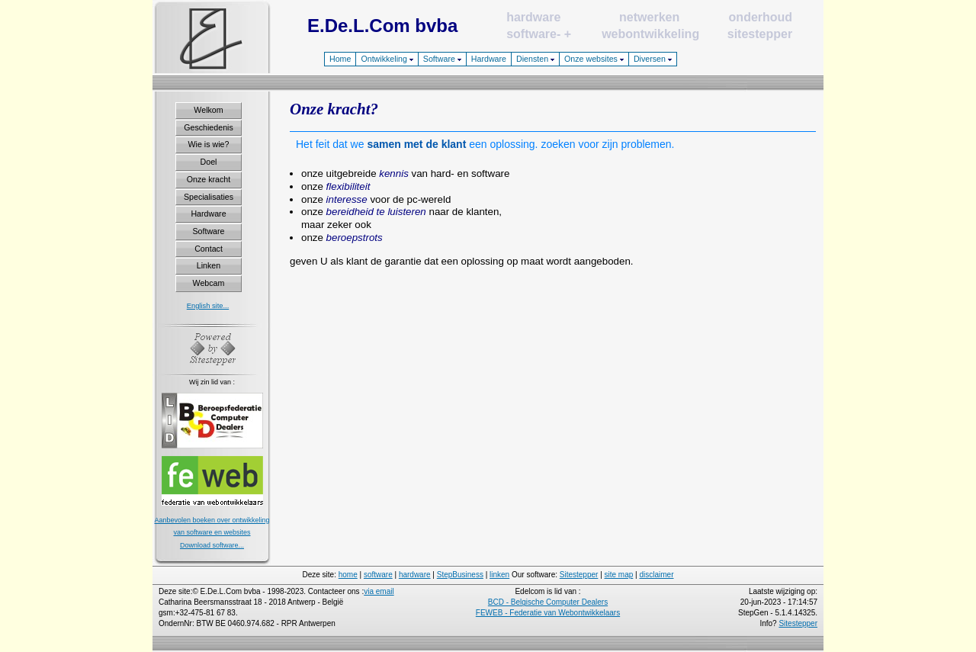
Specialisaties (208, 196)
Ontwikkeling (387, 58)
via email (378, 591)
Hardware (488, 58)
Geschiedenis (208, 127)
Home (340, 58)
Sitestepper (579, 574)
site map (619, 574)
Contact (208, 248)
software (531, 33)
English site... (208, 306)
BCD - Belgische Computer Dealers (548, 602)
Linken (208, 265)
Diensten (535, 58)
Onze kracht (208, 179)
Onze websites (594, 58)
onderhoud (761, 17)
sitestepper (759, 33)
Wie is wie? (209, 144)
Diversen (653, 58)
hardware (533, 17)
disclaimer (656, 574)
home (348, 574)
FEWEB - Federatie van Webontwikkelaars (548, 613)
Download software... (212, 545)
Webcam (209, 282)
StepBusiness (460, 574)
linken (499, 574)
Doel (209, 161)
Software (442, 58)
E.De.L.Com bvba (382, 25)
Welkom (208, 109)
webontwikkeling (650, 33)
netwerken (649, 17)
